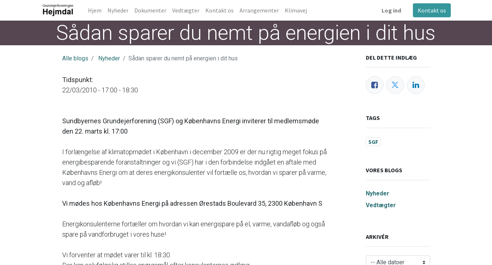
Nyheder (109, 58)
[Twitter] (395, 85)
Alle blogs (75, 58)
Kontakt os (431, 10)
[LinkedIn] (416, 85)
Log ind (391, 10)
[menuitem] (95, 10)
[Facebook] (374, 85)
